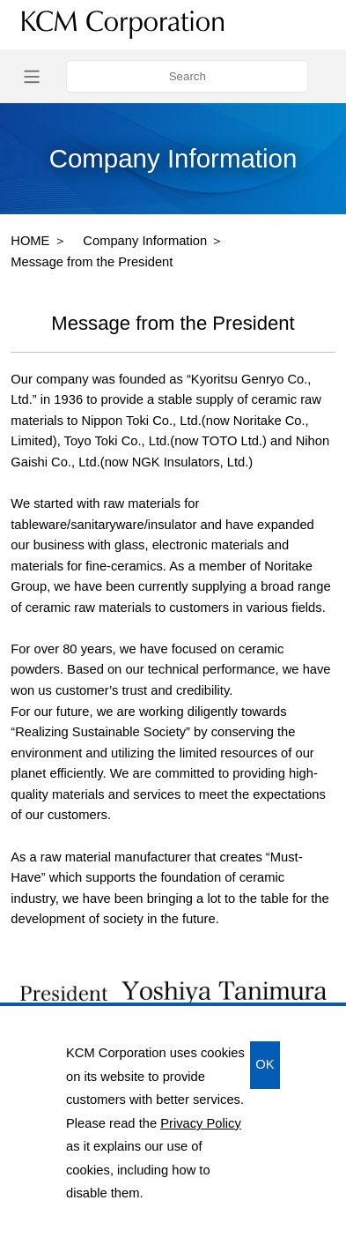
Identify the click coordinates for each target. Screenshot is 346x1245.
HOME (30, 241)
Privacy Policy (200, 1123)
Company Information (145, 241)
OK (264, 1064)
